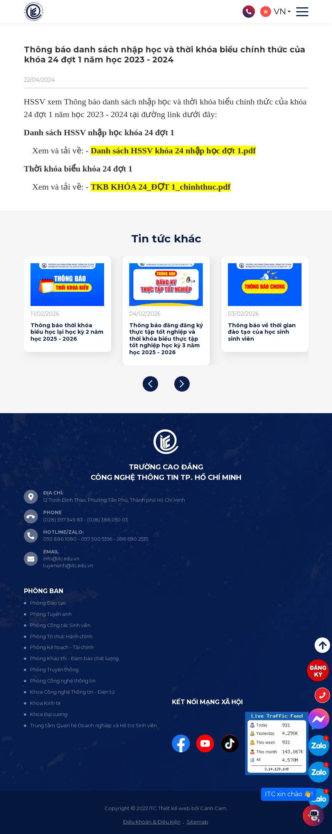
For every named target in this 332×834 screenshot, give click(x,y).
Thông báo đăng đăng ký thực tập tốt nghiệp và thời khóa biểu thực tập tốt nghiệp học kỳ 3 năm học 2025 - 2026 (166, 339)
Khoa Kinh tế (45, 703)
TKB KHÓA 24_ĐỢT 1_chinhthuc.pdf (161, 187)
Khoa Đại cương (48, 714)
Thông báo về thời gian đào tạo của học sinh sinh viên (262, 332)
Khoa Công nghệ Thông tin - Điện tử (72, 692)
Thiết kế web (174, 808)
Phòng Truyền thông (54, 670)
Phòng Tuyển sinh (51, 614)
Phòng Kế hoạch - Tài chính (62, 647)
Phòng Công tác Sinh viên (60, 625)
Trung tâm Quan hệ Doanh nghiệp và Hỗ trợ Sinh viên (93, 725)
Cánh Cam (213, 808)
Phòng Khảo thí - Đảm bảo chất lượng (74, 658)
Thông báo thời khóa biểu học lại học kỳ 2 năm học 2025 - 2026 (66, 332)
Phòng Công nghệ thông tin (63, 681)
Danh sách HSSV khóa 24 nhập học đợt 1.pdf (173, 150)
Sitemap (197, 822)
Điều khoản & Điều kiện (151, 822)
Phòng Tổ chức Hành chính (61, 636)
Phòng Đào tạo (48, 603)
